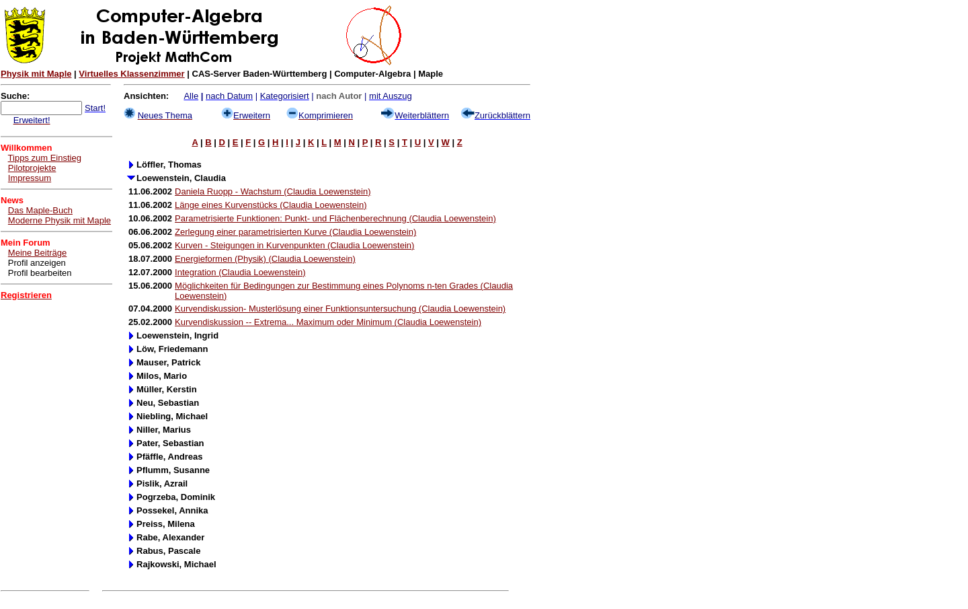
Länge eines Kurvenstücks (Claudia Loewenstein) (270, 205)
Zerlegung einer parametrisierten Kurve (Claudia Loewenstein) (295, 232)
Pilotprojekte (32, 168)
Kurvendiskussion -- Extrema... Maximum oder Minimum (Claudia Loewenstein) (328, 322)
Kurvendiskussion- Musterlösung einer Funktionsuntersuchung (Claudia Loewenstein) (340, 308)
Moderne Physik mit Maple (59, 220)
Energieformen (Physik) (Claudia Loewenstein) (265, 259)
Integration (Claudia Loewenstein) (240, 272)
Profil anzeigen (37, 263)
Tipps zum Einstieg (44, 158)
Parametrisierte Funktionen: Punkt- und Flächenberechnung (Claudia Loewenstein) (335, 218)
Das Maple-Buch (40, 210)
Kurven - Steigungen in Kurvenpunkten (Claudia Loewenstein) (294, 245)
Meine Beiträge (37, 253)
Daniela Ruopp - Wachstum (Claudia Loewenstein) (272, 191)
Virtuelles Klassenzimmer (131, 74)
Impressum (29, 178)
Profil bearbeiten (40, 273)
